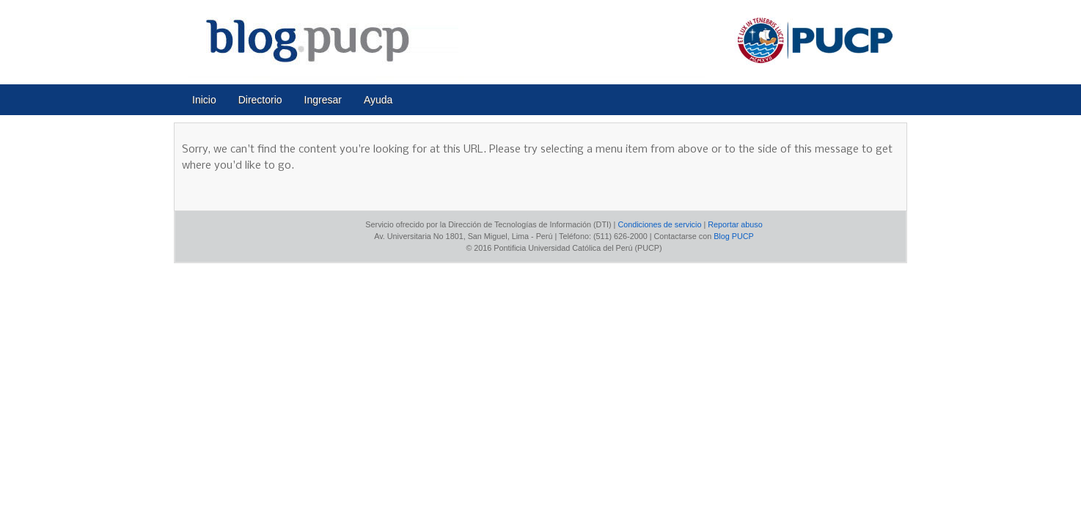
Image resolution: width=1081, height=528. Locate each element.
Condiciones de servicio (659, 224)
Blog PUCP (734, 236)
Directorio (260, 100)
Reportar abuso (735, 224)
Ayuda (378, 100)
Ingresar (323, 100)
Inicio (204, 100)
